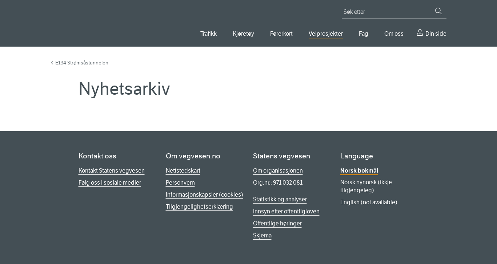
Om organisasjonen (278, 170)
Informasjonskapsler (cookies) (204, 194)
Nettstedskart (183, 170)
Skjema (262, 235)
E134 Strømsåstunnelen (81, 62)
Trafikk (208, 33)
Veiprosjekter (326, 33)
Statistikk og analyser (280, 199)
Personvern (180, 182)
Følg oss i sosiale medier (110, 182)
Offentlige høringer (277, 223)
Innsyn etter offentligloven (286, 211)
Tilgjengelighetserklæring (199, 206)
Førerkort (281, 33)
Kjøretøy (243, 33)
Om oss (394, 33)
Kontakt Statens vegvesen (112, 170)
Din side (435, 33)
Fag (363, 33)
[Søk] (438, 11)
